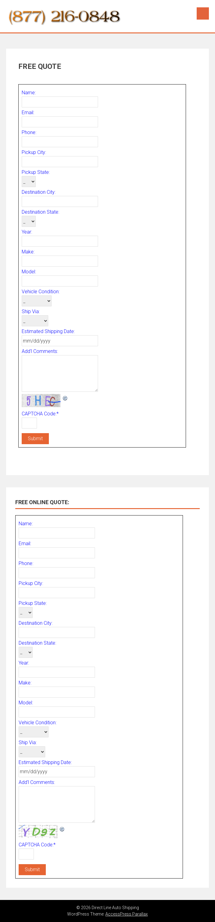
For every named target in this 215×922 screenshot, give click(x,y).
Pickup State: (36, 172)
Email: (28, 112)
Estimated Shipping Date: (48, 331)
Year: (27, 232)
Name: (29, 93)
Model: (29, 272)
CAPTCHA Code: (40, 414)
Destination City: (39, 192)
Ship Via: (31, 311)
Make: (28, 252)
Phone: (29, 132)
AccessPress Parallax (126, 914)
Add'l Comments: (40, 351)
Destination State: (40, 212)
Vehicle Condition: (41, 291)
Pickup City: (34, 152)
